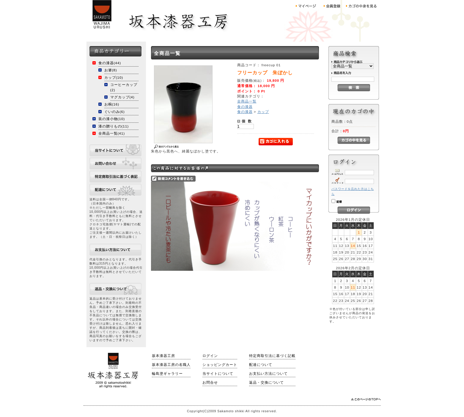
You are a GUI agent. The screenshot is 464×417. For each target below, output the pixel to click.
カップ (263, 112)
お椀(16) (111, 104)
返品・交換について (266, 382)
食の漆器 (245, 106)
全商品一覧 (247, 101)
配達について (260, 365)
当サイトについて (217, 374)
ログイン (210, 356)
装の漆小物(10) (111, 119)
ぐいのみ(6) (114, 112)
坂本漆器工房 (163, 356)
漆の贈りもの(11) (113, 126)
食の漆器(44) (109, 63)
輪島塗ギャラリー (167, 374)
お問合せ (210, 382)
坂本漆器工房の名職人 (171, 365)
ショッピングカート (219, 365)
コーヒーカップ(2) (123, 87)
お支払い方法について (268, 374)
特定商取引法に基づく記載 (272, 356)
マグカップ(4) (122, 97)
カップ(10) (113, 77)
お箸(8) (110, 70)
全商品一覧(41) (111, 133)
